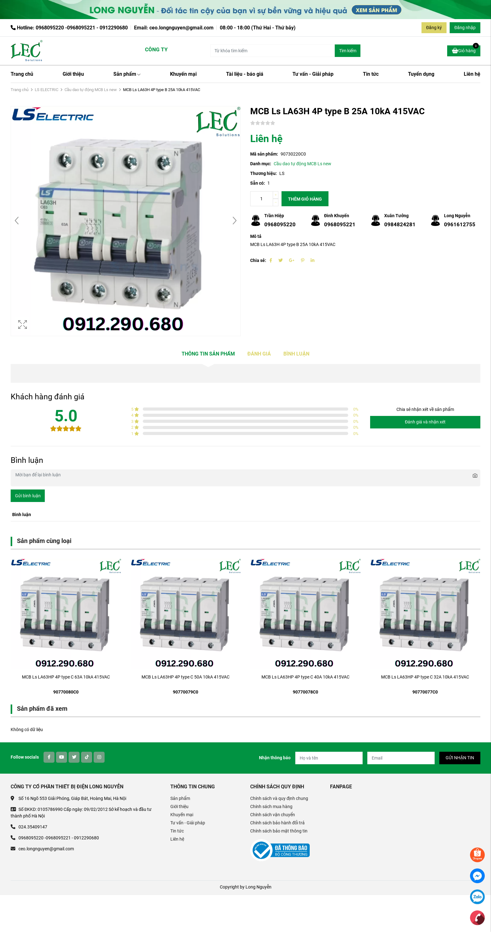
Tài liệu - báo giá (244, 74)
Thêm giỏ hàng (305, 199)
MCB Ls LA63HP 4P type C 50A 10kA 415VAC (186, 676)
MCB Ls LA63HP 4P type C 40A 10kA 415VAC (305, 676)
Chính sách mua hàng (271, 806)
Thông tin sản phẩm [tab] (208, 354)
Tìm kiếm (347, 50)
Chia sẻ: (258, 260)
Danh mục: (260, 163)
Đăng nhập (465, 27)
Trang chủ (22, 74)
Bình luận (296, 354)
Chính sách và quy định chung (279, 798)
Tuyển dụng (421, 74)
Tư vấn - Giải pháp (312, 74)
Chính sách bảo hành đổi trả (277, 822)
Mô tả (255, 236)
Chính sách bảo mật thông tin (279, 830)
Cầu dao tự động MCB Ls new (91, 89)
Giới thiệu (73, 74)
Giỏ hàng (465, 49)
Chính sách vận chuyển (272, 814)
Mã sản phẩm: (264, 153)
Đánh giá (259, 354)
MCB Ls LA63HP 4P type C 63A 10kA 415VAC (66, 676)
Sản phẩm (127, 74)
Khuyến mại (183, 74)
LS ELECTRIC (46, 89)
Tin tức (371, 74)
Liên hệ (472, 74)
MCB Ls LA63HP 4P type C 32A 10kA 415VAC (425, 676)
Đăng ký (434, 27)
